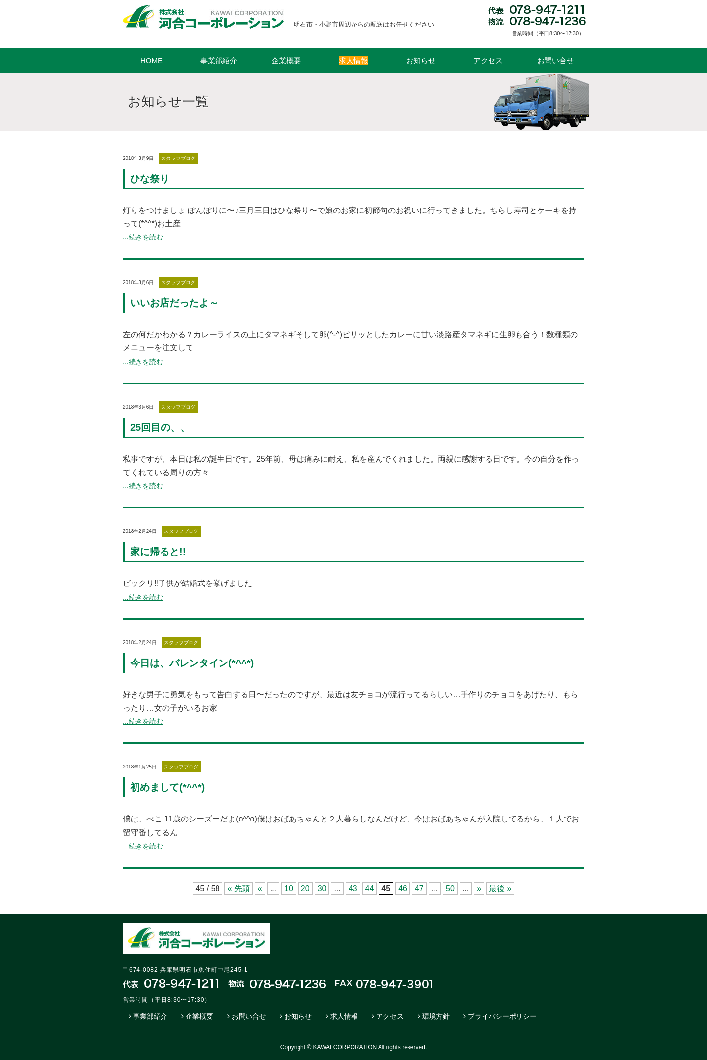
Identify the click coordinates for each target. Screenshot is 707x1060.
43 (353, 888)
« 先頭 (238, 888)
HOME (151, 60)
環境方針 (436, 1016)
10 (288, 888)
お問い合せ (555, 60)
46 (402, 888)
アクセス (488, 60)
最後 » (500, 888)
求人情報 (344, 1016)
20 (305, 888)
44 (369, 888)
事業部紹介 (218, 60)
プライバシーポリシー (502, 1016)
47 (419, 888)
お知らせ (420, 60)
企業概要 (286, 60)
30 (322, 888)
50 (450, 888)
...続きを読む (143, 237)
